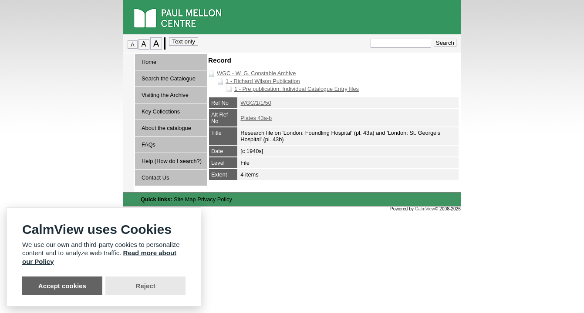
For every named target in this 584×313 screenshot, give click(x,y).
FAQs (148, 144)
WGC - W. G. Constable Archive (256, 73)
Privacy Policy (214, 199)
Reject (145, 286)
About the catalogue (166, 128)
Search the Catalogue (169, 78)
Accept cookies (62, 286)
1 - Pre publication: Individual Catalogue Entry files (296, 89)
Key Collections (161, 111)
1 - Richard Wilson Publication (263, 81)
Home (149, 62)
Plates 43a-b (256, 118)
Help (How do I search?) (172, 161)
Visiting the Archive (165, 95)
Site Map (185, 199)
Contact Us (155, 177)
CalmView (425, 208)
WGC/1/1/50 (255, 103)
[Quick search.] (401, 43)
